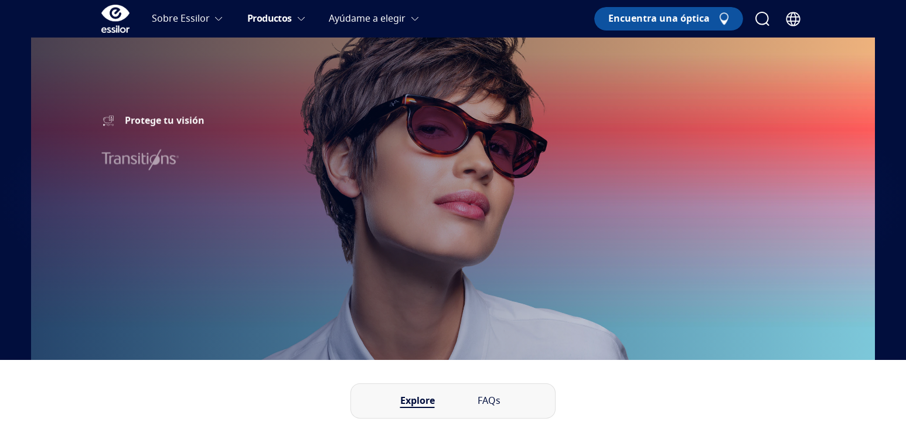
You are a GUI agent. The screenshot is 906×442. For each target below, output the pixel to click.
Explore (417, 401)
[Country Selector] (793, 19)
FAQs (489, 401)
